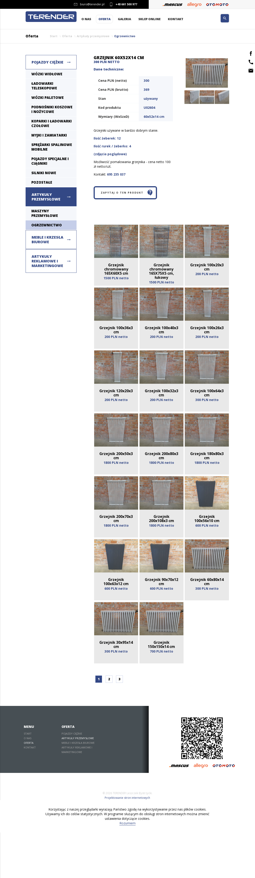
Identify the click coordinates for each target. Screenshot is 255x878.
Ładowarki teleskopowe (44, 86)
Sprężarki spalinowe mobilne (51, 147)
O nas (86, 19)
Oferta (104, 19)
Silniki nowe (43, 173)
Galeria (124, 19)
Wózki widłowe (46, 74)
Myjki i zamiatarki (49, 135)
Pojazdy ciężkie (47, 62)
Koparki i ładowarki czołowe (51, 123)
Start (53, 37)
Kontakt (175, 19)
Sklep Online (149, 19)
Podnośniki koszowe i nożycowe (51, 109)
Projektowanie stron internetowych (127, 843)
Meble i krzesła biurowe (47, 240)
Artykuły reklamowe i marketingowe (47, 261)
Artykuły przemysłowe (93, 37)
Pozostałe (41, 182)
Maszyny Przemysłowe (44, 213)
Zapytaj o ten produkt (130, 194)
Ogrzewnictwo (124, 37)
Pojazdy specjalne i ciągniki (50, 161)
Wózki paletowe (47, 98)
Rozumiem (127, 868)
